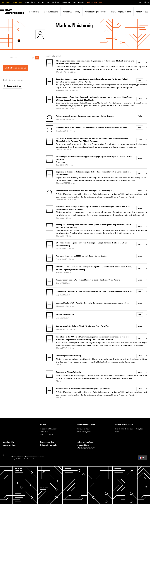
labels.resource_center (95, 2)
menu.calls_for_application (34, 2)
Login (140, 2)
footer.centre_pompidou (50, 445)
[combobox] (22, 57)
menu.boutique (78, 2)
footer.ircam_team (11, 445)
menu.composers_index (121, 11)
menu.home (34, 11)
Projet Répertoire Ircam (87, 448)
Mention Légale (84, 445)
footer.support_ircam (49, 442)
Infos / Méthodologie (86, 442)
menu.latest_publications (95, 11)
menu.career (17, 2)
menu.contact (142, 11)
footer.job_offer (10, 442)
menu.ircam (6, 2)
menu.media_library (71, 11)
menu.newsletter (53, 2)
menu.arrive (66, 2)
